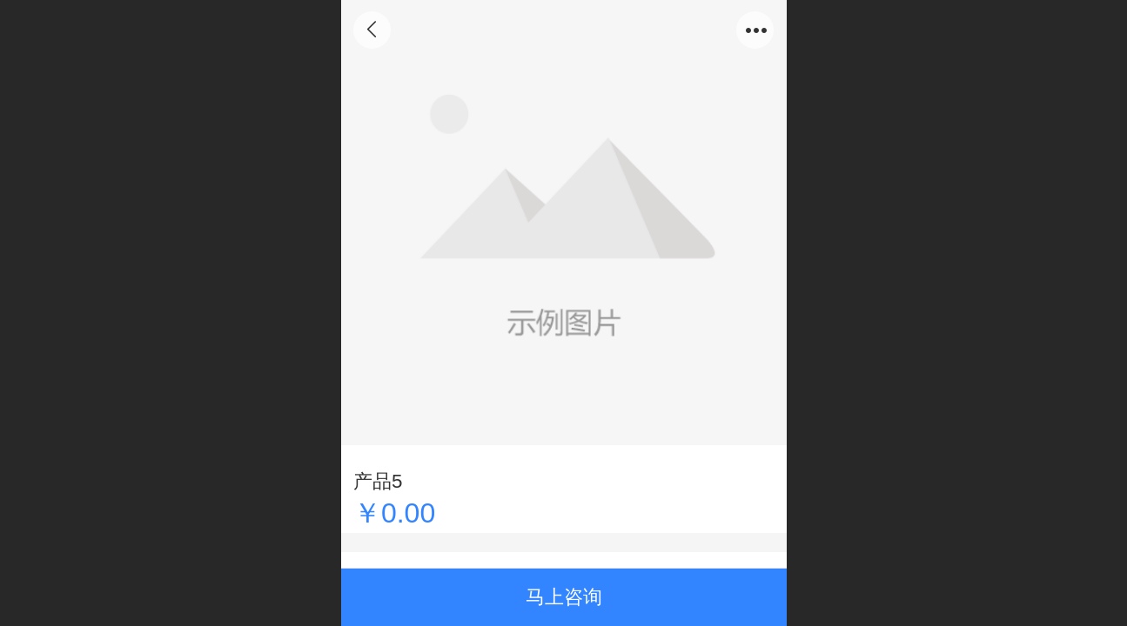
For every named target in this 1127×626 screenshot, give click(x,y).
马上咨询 (564, 597)
